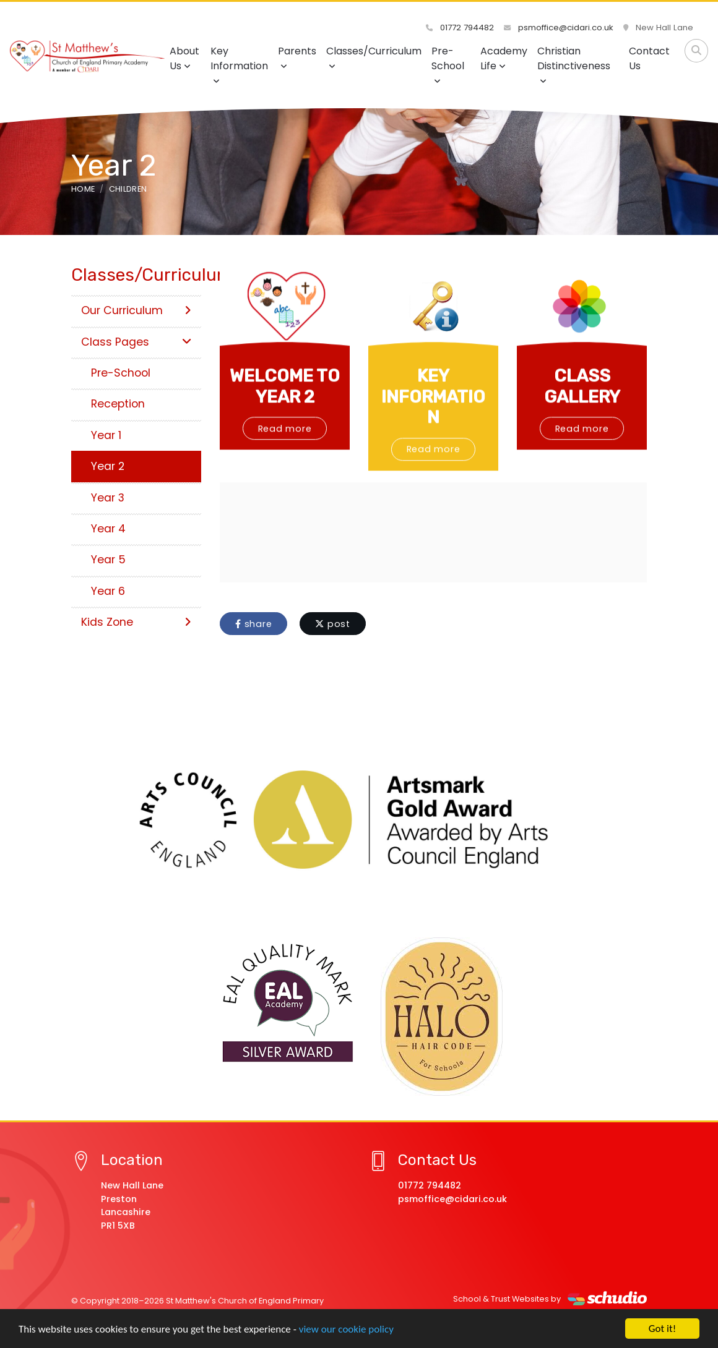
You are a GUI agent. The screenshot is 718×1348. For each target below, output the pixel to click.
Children (128, 189)
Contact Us (649, 58)
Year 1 (106, 435)
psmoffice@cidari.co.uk (558, 27)
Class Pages (136, 342)
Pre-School (447, 64)
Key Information (239, 64)
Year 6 (108, 591)
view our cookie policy (346, 1329)
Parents (297, 57)
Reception (118, 403)
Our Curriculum (136, 310)
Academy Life (503, 58)
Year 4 (108, 528)
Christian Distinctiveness (573, 64)
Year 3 (107, 497)
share (253, 624)
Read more (285, 466)
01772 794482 (460, 27)
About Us (184, 58)
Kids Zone (136, 622)
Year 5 (108, 559)
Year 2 (107, 466)
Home (83, 189)
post (332, 624)
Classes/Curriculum (374, 57)
